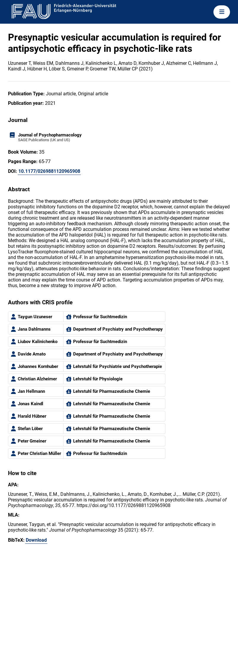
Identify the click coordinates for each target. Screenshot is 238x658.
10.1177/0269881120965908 (49, 171)
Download (36, 540)
